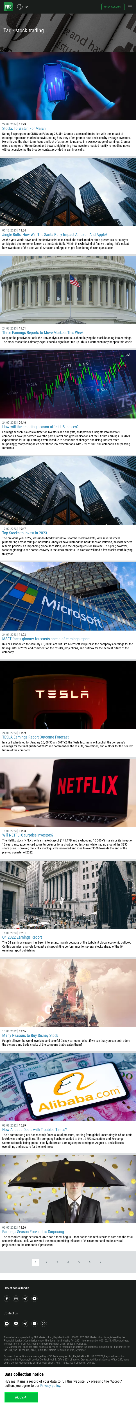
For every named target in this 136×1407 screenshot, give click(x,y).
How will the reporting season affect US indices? (40, 426)
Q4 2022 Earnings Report (22, 937)
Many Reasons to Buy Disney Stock (30, 1035)
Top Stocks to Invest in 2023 (24, 533)
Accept (21, 1397)
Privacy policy (50, 1386)
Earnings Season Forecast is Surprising (33, 1231)
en (26, 6)
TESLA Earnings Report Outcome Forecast (35, 737)
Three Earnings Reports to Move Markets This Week (43, 332)
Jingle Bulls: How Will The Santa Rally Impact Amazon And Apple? (54, 234)
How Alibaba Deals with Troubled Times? (34, 1129)
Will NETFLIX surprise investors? (28, 835)
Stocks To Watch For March (24, 128)
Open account (113, 6)
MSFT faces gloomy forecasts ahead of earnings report (46, 638)
